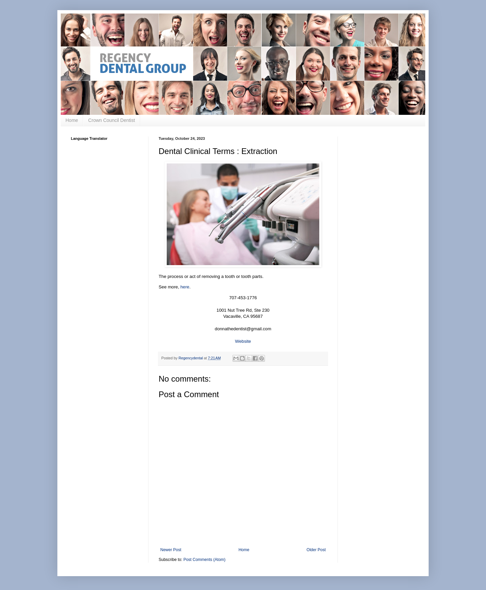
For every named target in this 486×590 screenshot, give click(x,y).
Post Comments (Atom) (204, 559)
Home (71, 120)
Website (243, 341)
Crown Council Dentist (111, 120)
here (185, 286)
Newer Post (170, 549)
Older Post (316, 549)
